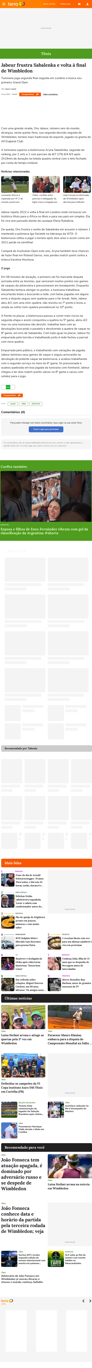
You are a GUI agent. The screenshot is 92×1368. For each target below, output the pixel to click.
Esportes (36, 404)
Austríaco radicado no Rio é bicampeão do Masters (77, 1109)
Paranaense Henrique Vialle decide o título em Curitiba (31, 1129)
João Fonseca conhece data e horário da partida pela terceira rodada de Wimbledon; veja (23, 1219)
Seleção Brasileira (27, 1103)
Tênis (23, 404)
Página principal (16, 4)
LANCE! (13, 404)
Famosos (19, 871)
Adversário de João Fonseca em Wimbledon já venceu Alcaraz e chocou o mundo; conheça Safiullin (22, 1279)
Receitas (19, 913)
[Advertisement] (70, 1130)
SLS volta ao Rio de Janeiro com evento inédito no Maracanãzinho (75, 1259)
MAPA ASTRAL (49, 4)
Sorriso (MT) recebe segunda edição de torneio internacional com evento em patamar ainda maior (32, 1259)
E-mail (79, 4)
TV (17, 955)
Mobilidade (20, 934)
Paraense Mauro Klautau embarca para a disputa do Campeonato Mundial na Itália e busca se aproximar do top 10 (69, 1039)
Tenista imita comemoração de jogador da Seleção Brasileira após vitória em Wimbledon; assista (31, 1110)
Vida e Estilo (21, 892)
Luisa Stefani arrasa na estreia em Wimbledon (69, 1186)
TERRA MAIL (65, 4)
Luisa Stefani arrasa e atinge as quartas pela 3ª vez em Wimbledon (22, 1039)
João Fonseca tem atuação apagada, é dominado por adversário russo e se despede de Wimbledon (21, 1174)
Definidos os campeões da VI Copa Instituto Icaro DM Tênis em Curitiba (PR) (22, 1087)
